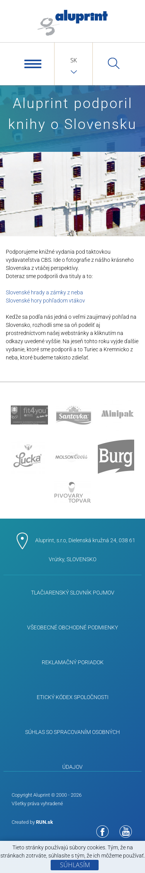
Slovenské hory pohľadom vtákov (45, 300)
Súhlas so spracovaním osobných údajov (72, 739)
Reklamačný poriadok (73, 662)
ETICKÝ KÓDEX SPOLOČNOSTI (73, 697)
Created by (32, 822)
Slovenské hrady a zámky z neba (44, 292)
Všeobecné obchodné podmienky (72, 627)
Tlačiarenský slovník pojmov (72, 592)
